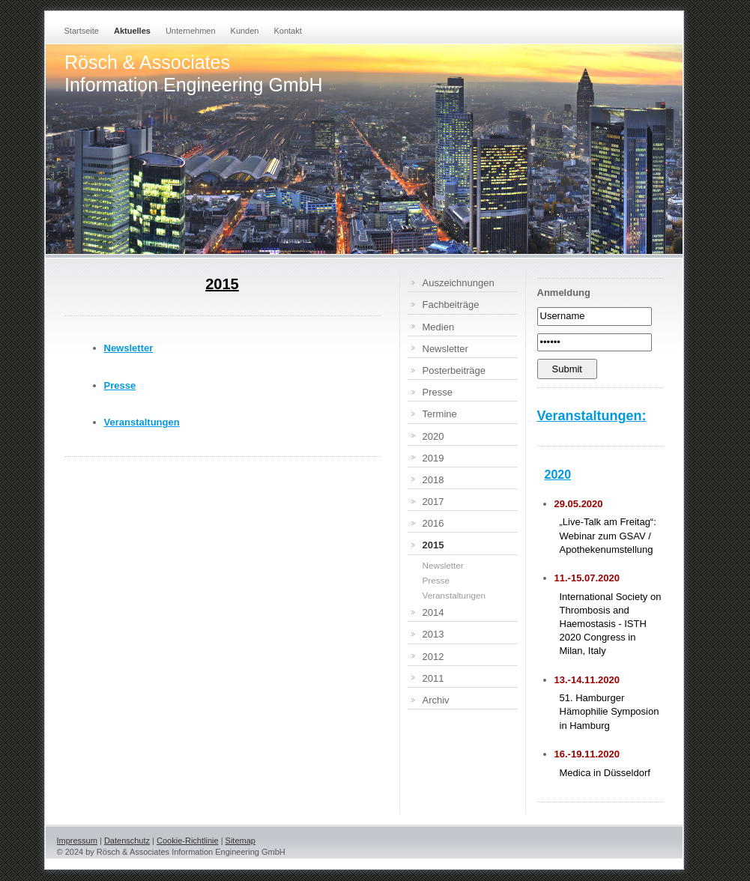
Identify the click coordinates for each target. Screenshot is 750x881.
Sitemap (240, 840)
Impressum (77, 840)
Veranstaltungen (142, 422)
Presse (120, 385)
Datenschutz (127, 840)
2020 (558, 474)
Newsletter (129, 348)
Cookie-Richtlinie (188, 840)
